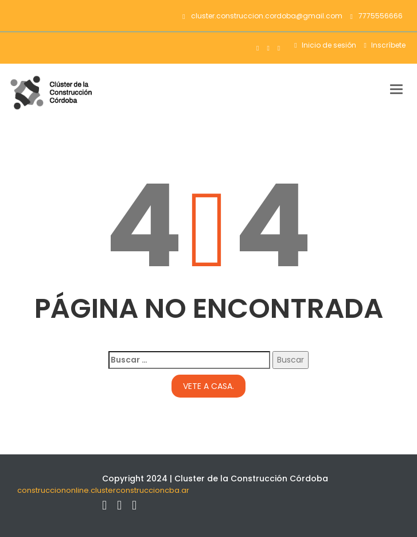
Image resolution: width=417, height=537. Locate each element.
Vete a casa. (208, 386)
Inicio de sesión (328, 45)
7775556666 (376, 16)
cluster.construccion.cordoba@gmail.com (262, 16)
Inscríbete (387, 45)
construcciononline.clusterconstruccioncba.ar (103, 490)
